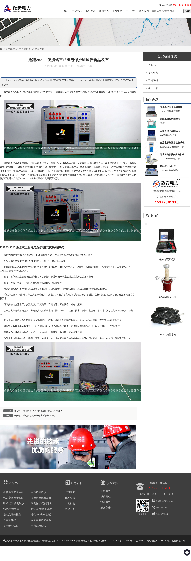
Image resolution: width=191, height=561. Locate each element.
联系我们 (144, 11)
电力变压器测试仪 (13, 497)
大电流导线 (9, 520)
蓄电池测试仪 (10, 525)
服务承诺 (105, 507)
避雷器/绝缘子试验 (41, 509)
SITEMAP (161, 541)
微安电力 (17, 49)
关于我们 (130, 11)
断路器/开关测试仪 (13, 503)
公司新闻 (70, 492)
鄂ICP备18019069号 (122, 541)
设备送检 (105, 496)
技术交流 (153, 72)
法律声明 (140, 541)
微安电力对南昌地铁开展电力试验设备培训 (35, 415)
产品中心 (77, 11)
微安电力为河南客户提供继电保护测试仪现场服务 (38, 411)
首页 (66, 11)
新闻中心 (104, 11)
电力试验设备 (59, 163)
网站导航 (151, 541)
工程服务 (105, 491)
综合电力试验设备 (41, 520)
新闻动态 (73, 482)
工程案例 (153, 80)
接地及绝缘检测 (12, 514)
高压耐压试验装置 (41, 497)
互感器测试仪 (38, 492)
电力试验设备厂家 (176, 541)
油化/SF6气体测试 (41, 514)
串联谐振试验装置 (13, 492)
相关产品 (152, 100)
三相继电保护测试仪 (48, 178)
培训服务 (105, 502)
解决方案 (39, 49)
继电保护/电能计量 (41, 503)
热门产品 (152, 215)
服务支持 (117, 11)
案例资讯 (90, 11)
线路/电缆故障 (11, 509)
